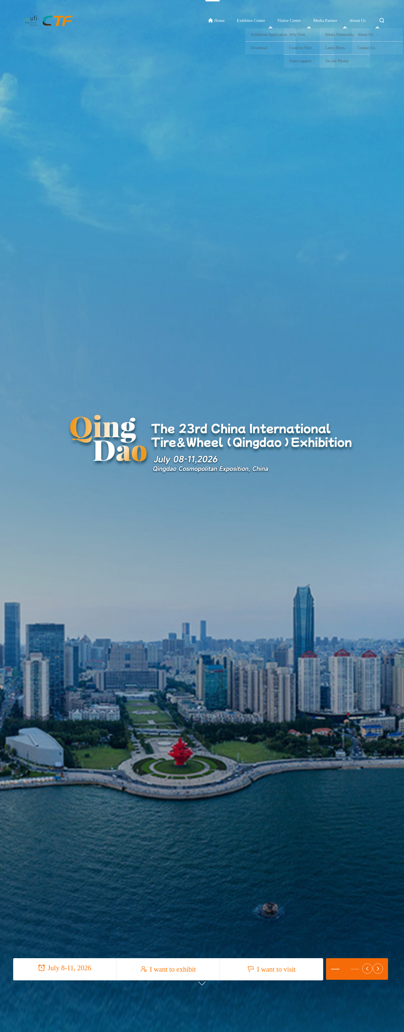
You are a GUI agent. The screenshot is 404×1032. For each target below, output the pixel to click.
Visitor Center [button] (289, 20)
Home (216, 20)
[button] (378, 969)
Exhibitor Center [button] (251, 20)
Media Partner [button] (325, 20)
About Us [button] (358, 20)
